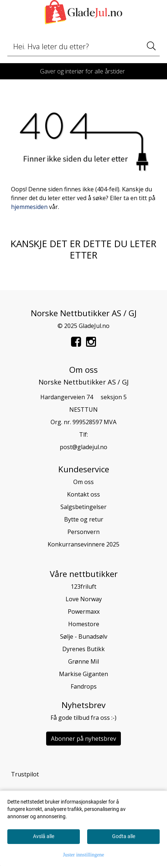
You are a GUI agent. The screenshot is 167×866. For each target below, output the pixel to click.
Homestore (83, 624)
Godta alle (123, 836)
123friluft (83, 586)
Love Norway (84, 599)
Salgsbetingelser (83, 507)
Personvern (83, 532)
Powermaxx (84, 611)
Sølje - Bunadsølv (83, 636)
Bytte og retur (83, 519)
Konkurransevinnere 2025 (83, 544)
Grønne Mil (83, 661)
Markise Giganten (83, 674)
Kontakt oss (83, 494)
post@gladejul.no (83, 447)
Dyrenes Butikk (83, 649)
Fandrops (84, 686)
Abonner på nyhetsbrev (83, 739)
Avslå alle (43, 836)
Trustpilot (25, 774)
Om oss (83, 482)
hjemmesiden (29, 207)
